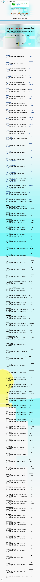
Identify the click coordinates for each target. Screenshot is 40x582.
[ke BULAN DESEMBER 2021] (20, 40)
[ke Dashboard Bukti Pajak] (20, 43)
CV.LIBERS (14, 287)
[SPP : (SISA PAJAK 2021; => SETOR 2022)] (20, 35)
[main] (20, 9)
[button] (1, 1)
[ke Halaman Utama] (20, 47)
